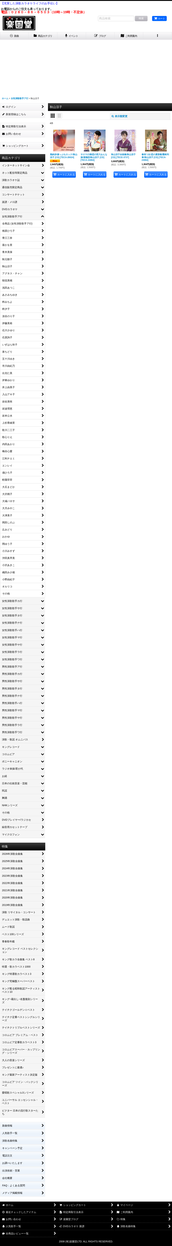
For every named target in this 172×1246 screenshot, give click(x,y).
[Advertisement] (86, 67)
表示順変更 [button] (119, 116)
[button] (157, 36)
